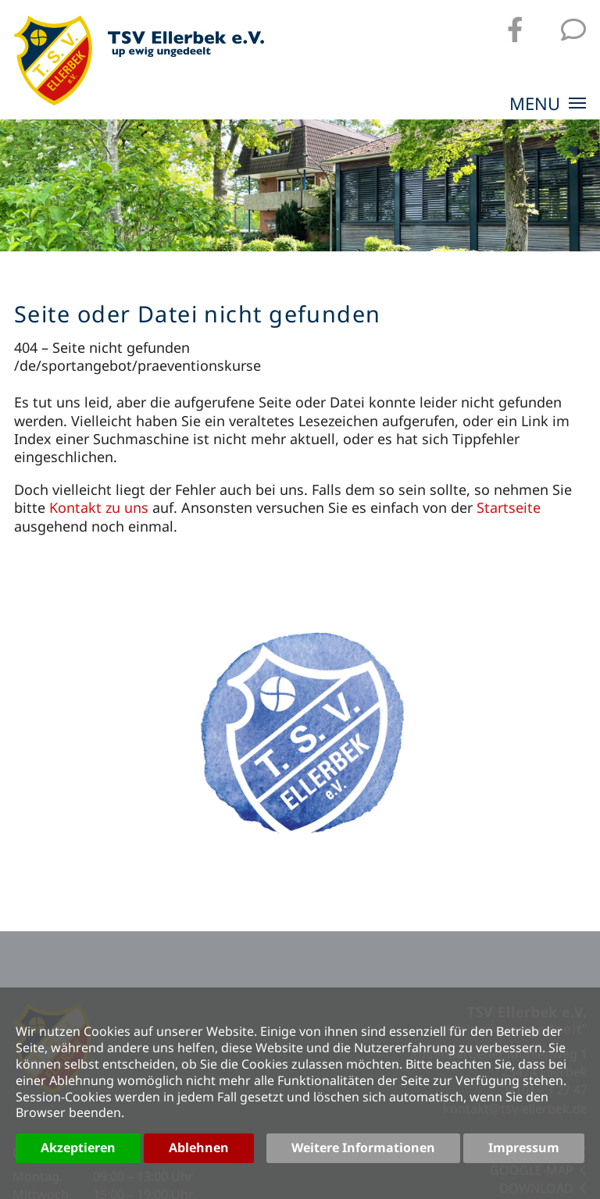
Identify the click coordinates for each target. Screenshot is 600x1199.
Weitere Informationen (363, 1147)
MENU (548, 104)
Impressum (523, 1147)
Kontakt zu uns (98, 507)
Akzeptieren (78, 1147)
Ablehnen (199, 1147)
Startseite (509, 507)
